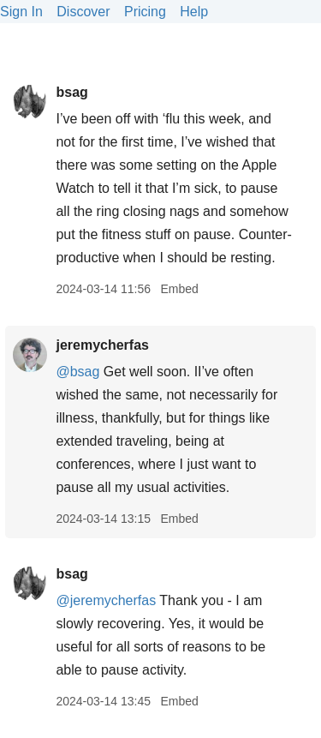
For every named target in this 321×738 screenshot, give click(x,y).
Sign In (21, 11)
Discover (83, 11)
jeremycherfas (102, 345)
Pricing (145, 11)
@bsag (77, 371)
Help (194, 11)
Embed (179, 289)
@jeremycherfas (106, 600)
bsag (71, 92)
